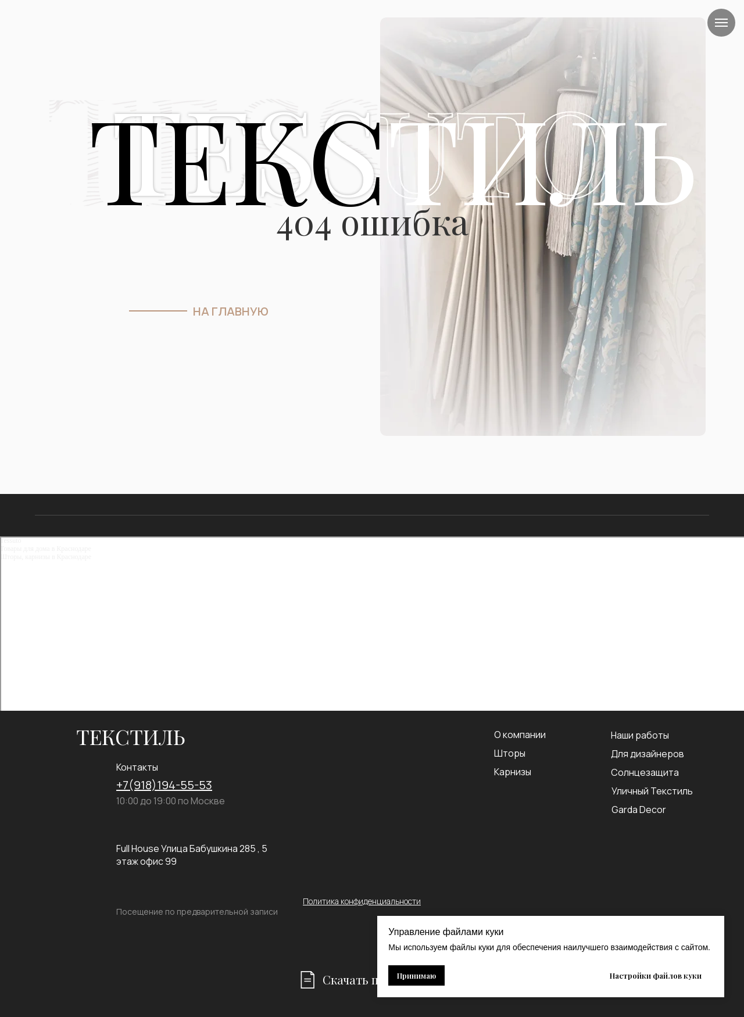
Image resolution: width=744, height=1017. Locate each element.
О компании (520, 734)
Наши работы (640, 735)
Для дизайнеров (647, 753)
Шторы (509, 753)
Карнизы (512, 771)
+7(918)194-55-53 (164, 785)
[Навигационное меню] (721, 23)
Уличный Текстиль (652, 791)
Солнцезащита (645, 772)
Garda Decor (638, 809)
